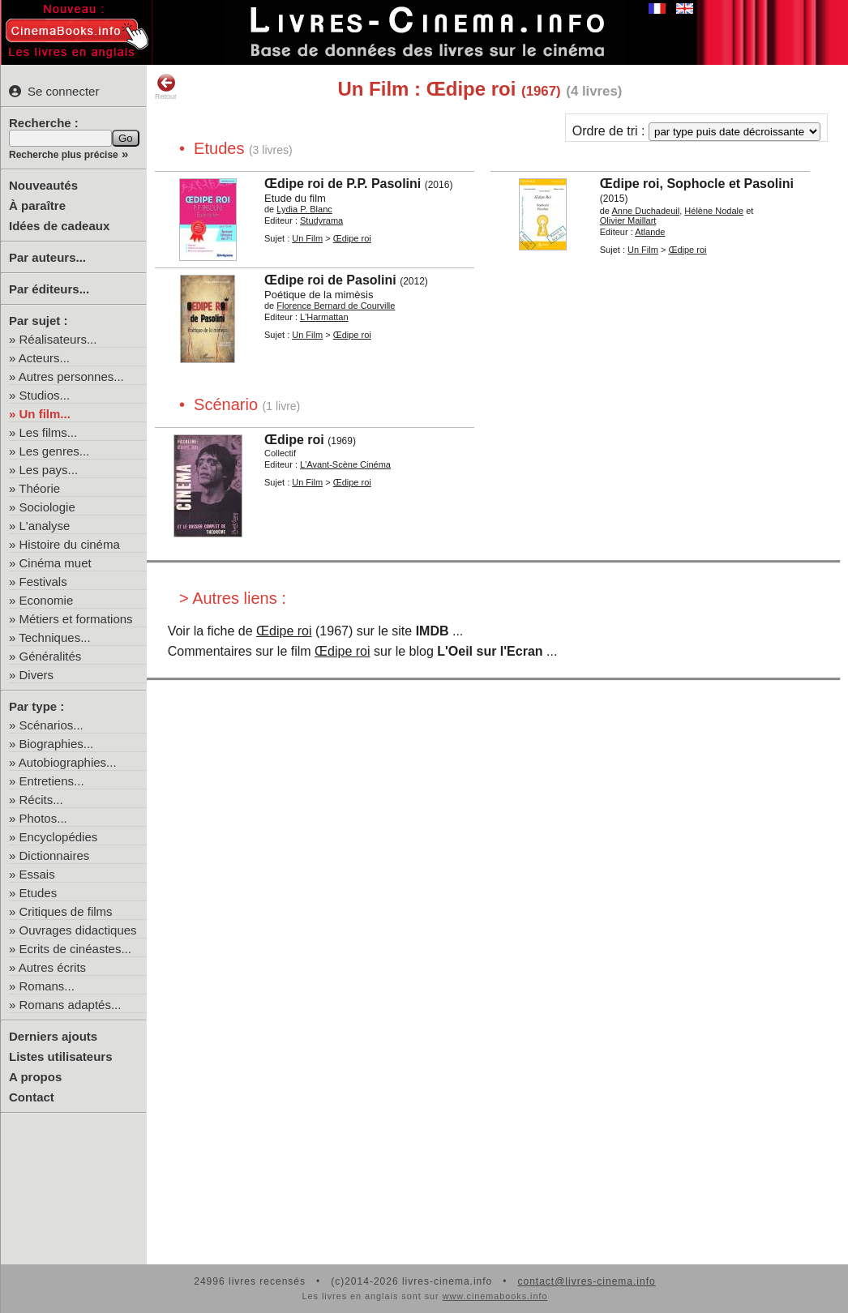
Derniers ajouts (53, 1036)
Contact (31, 1097)
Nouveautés (43, 185)
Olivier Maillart (628, 220)
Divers (36, 675)
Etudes (38, 893)
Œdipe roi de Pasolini (330, 280)
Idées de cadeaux (59, 226)
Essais (37, 874)
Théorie (39, 488)
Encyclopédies (58, 837)
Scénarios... (51, 725)
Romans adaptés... (70, 1004)
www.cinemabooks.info (495, 1296)
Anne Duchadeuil (645, 211)
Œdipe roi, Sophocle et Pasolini (697, 183)
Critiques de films (66, 911)
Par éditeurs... (49, 289)
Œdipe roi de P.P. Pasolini (342, 183)
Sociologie (47, 507)
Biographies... (56, 744)
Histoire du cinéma (69, 544)
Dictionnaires (54, 855)
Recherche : (44, 123)
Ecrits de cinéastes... (75, 949)
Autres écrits (52, 967)
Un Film (307, 238)
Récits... (41, 799)
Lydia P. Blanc (304, 209)
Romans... (47, 986)
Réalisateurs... (58, 339)
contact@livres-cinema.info (586, 1281)
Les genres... (54, 451)
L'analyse (45, 525)
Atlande (650, 232)
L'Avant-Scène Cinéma (345, 464)
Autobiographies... (68, 762)
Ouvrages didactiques (78, 930)
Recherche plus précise (63, 154)
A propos (35, 1077)
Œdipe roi (352, 238)
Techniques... (54, 637)
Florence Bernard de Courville (335, 305)
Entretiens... (51, 781)
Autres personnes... (71, 376)
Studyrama (321, 220)
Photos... (43, 818)
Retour (166, 87)
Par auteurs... (47, 257)
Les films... (48, 432)
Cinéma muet (55, 563)
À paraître (37, 205)
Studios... (45, 395)
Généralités (50, 656)
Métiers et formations (76, 619)
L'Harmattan (324, 317)
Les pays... (49, 470)
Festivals (43, 581)
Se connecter (54, 91)
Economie (46, 600)
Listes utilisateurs (61, 1056)
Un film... (45, 414)
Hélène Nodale (713, 211)
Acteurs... (44, 358)
